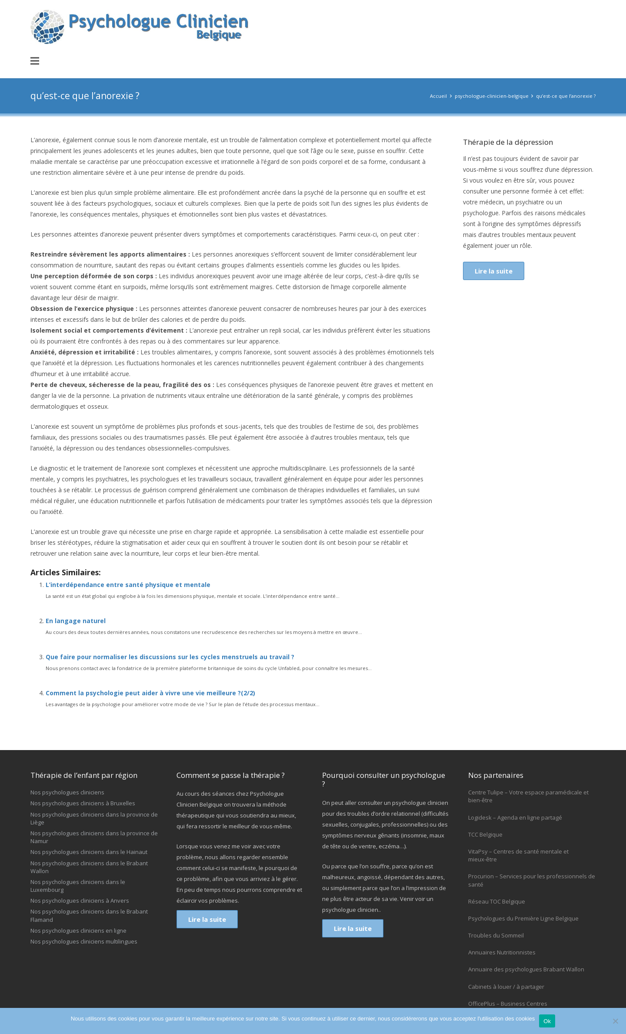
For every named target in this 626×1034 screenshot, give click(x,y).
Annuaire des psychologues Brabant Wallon (526, 969)
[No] (615, 1021)
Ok (547, 1021)
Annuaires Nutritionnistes (502, 952)
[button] (35, 61)
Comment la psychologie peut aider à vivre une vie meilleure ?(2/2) (150, 693)
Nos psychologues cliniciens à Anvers (79, 900)
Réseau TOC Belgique (496, 901)
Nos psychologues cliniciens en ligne (78, 930)
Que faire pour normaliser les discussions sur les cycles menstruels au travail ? (170, 657)
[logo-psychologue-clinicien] (141, 27)
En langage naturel (76, 621)
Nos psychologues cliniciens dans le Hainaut (88, 852)
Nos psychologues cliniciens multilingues (83, 941)
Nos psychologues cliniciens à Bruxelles (82, 803)
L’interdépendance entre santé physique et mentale (128, 584)
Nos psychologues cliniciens (67, 792)
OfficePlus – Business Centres (507, 1003)
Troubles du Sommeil (496, 935)
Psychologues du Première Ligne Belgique (523, 918)
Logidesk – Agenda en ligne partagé (515, 817)
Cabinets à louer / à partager (506, 987)
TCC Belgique (485, 834)
